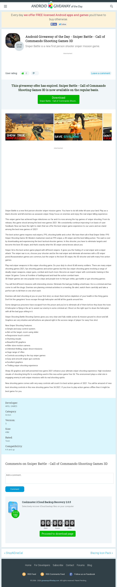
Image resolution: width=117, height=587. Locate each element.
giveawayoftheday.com (50, 581)
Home (28, 565)
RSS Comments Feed (55, 574)
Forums (81, 565)
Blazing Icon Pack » (101, 553)
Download (59, 99)
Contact (70, 565)
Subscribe (58, 565)
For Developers (42, 565)
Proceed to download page (57, 533)
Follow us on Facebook (84, 574)
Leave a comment (100, 73)
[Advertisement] (69, 61)
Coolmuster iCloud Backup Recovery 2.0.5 (46, 502)
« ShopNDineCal (13, 553)
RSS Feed (32, 574)
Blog (89, 565)
